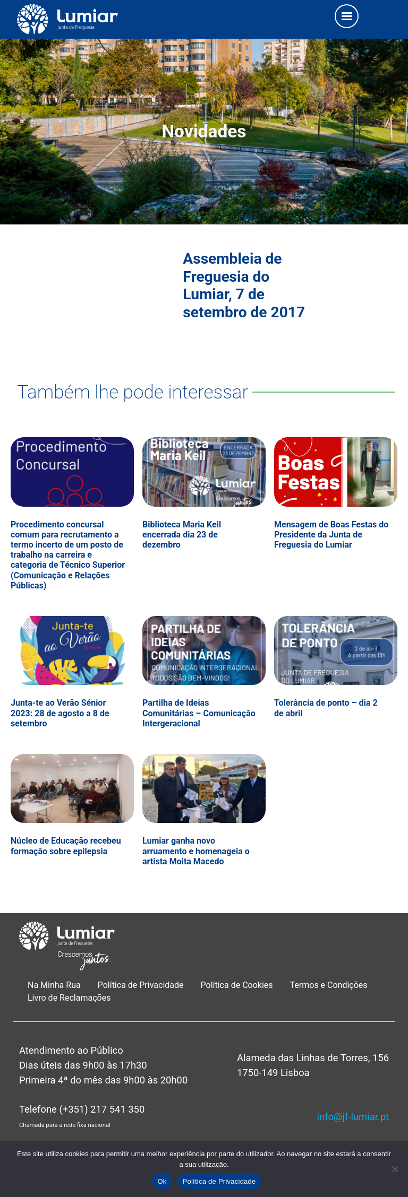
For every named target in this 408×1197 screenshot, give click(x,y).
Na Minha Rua (54, 985)
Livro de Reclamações (69, 998)
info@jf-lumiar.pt (353, 1116)
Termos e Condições (330, 985)
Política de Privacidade (141, 985)
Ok (161, 1181)
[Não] (394, 1169)
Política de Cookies (237, 985)
